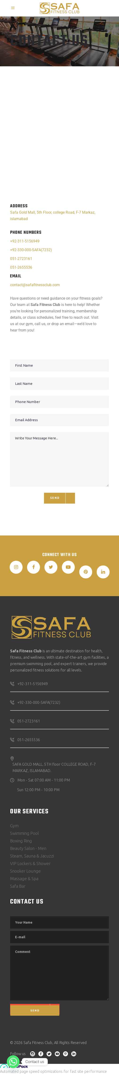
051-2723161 (21, 258)
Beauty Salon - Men (28, 848)
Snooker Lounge (25, 871)
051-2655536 (21, 267)
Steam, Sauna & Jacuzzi (32, 855)
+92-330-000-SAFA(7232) (31, 250)
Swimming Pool (24, 833)
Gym (14, 825)
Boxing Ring (21, 840)
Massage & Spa (24, 878)
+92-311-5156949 (25, 241)
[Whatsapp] (13, 1061)
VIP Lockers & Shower (30, 863)
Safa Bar (17, 886)
